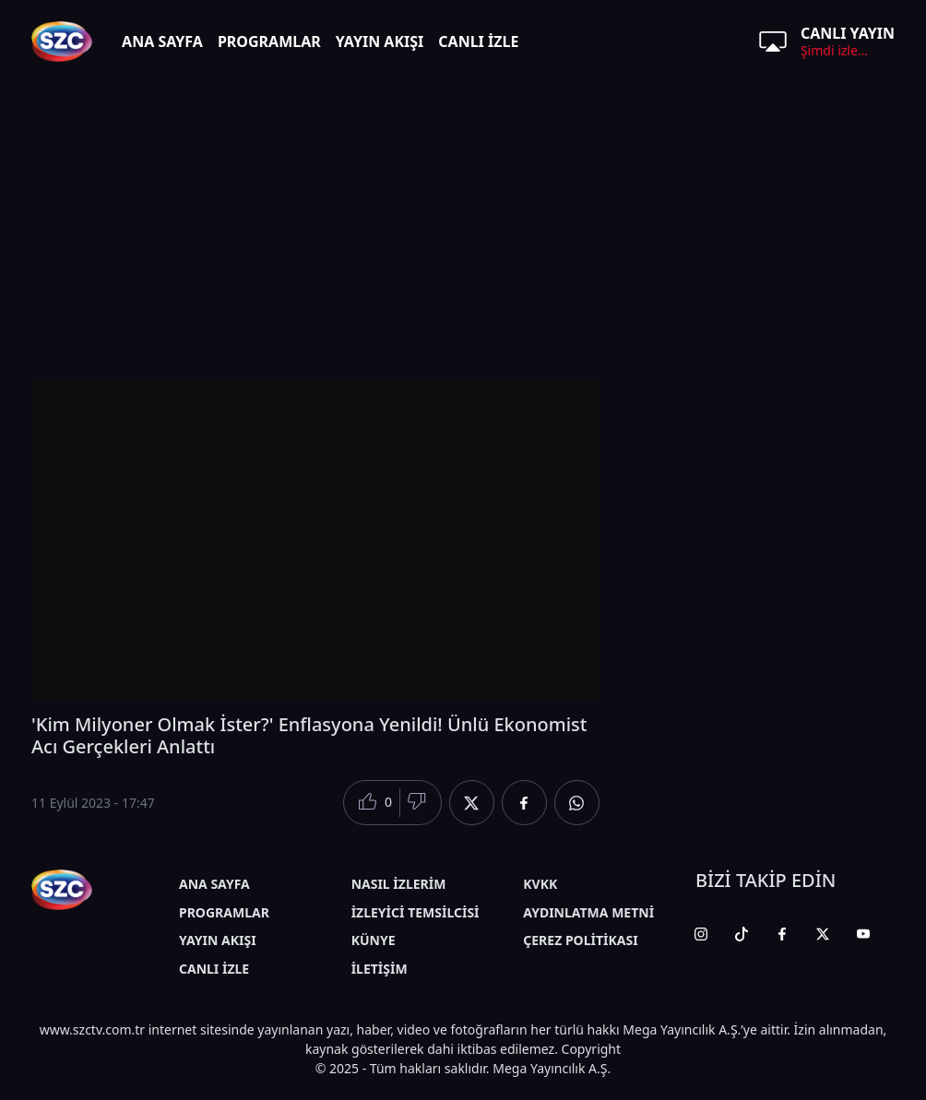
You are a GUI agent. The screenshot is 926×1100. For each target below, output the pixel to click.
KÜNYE (373, 940)
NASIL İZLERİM (398, 884)
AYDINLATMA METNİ (588, 912)
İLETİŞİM (379, 968)
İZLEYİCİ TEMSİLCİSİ (415, 912)
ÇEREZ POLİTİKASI (580, 940)
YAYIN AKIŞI (380, 41)
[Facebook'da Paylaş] (524, 802)
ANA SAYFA (162, 41)
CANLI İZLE (478, 41)
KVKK (540, 884)
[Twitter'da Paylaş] (471, 802)
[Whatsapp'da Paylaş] (577, 802)
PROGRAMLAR (269, 41)
